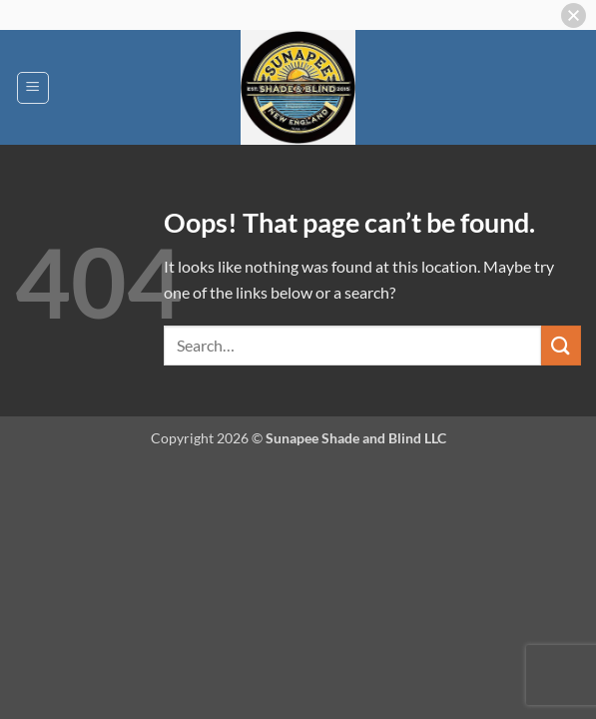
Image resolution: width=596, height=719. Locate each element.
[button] (33, 88)
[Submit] (561, 345)
